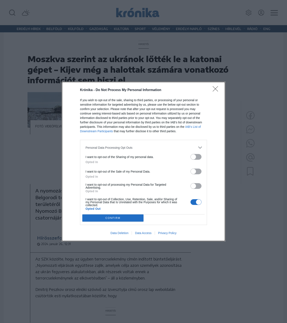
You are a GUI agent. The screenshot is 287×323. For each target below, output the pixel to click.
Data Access (143, 233)
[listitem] (143, 147)
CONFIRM (113, 217)
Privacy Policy (167, 233)
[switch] (195, 157)
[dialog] (143, 161)
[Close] (217, 90)
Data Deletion (119, 233)
